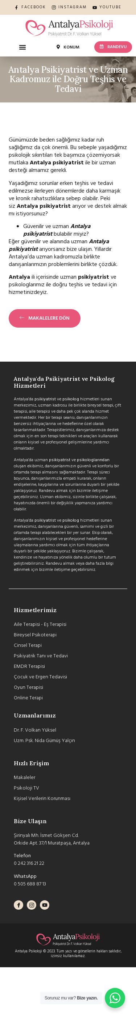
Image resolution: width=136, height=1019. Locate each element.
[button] (22, 47)
